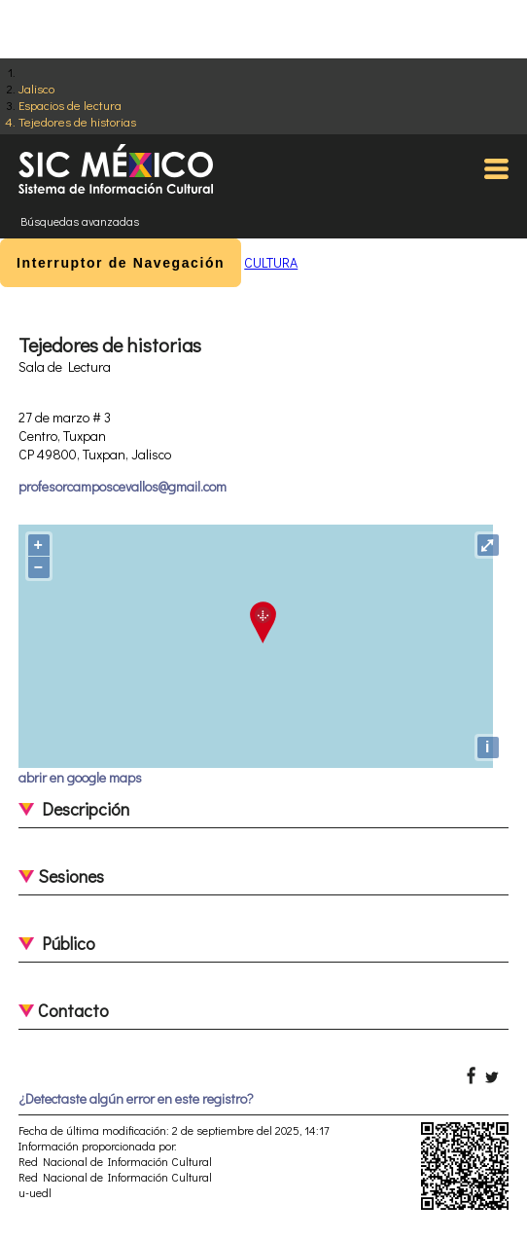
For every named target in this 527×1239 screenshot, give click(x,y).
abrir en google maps (80, 777)
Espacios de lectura (70, 104)
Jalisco (36, 88)
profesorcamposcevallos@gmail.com (122, 486)
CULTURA (271, 262)
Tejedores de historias (77, 121)
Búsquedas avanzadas (79, 221)
